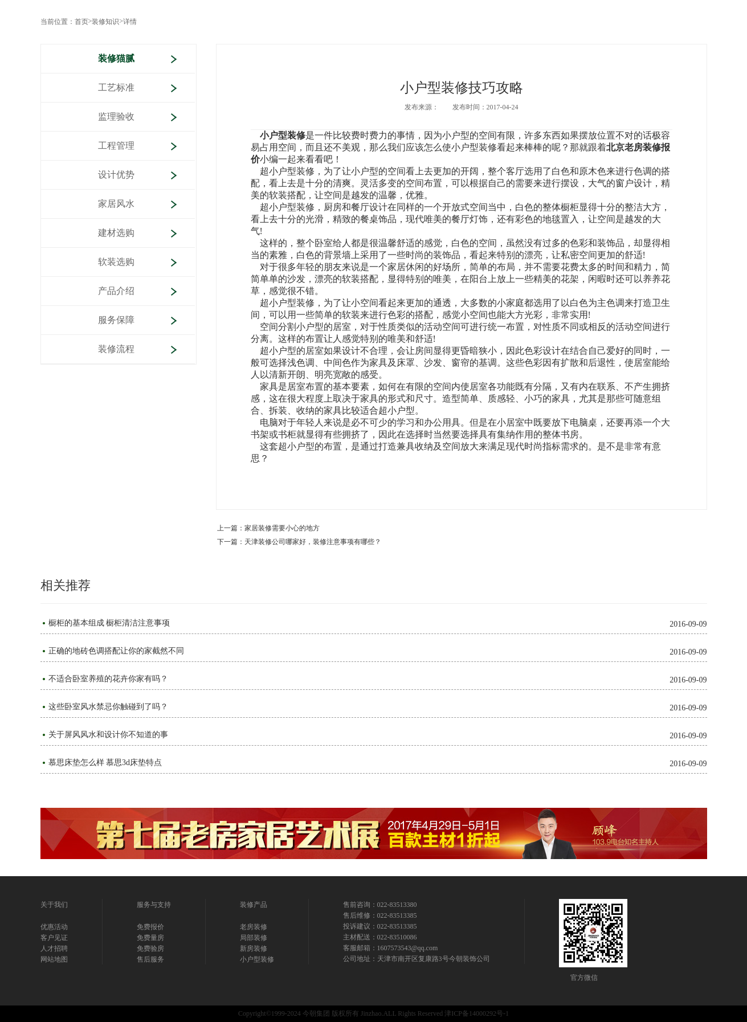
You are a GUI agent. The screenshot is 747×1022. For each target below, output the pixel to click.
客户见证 (54, 938)
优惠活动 (54, 927)
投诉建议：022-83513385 (380, 926)
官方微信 (584, 978)
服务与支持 (154, 905)
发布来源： (422, 107)
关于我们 (54, 905)
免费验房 (150, 948)
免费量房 (150, 938)
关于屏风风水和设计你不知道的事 (108, 734)
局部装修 (253, 938)
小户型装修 (257, 959)
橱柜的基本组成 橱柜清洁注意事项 (109, 623)
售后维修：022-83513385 (380, 915)
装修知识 (105, 22)
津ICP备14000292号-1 (476, 1013)
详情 (130, 22)
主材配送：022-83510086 (380, 937)
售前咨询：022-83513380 (380, 905)
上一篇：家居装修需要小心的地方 (268, 528)
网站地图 (54, 959)
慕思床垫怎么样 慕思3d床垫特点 (105, 762)
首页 (81, 22)
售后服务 (150, 959)
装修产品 (253, 905)
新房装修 (253, 948)
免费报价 (150, 927)
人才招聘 (54, 948)
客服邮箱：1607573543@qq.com (390, 948)
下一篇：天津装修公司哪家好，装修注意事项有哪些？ (299, 542)
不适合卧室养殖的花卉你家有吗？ (108, 679)
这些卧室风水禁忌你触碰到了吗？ (108, 707)
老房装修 (253, 927)
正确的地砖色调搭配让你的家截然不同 (116, 651)
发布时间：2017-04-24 (485, 107)
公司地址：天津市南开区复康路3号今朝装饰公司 (416, 959)
